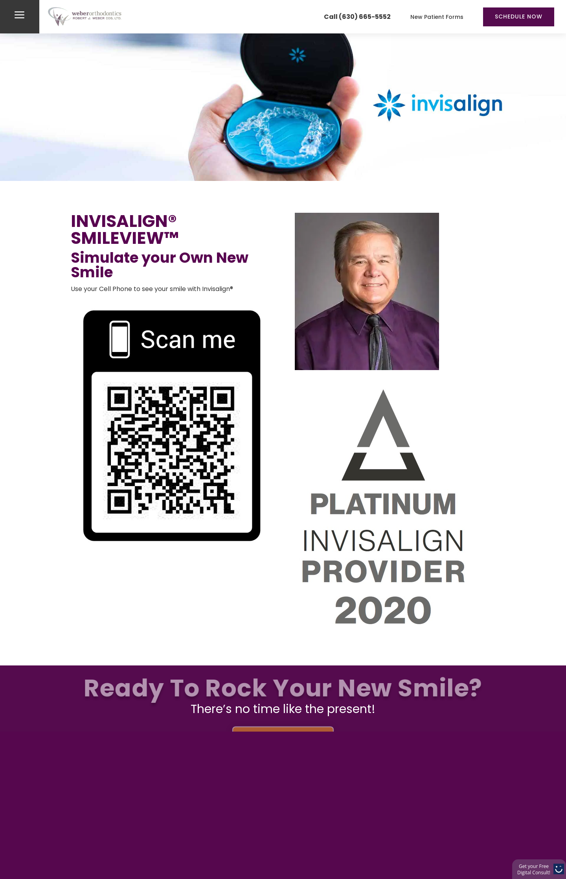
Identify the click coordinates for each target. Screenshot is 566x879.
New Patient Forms (436, 17)
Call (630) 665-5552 (357, 16)
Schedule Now (518, 16)
